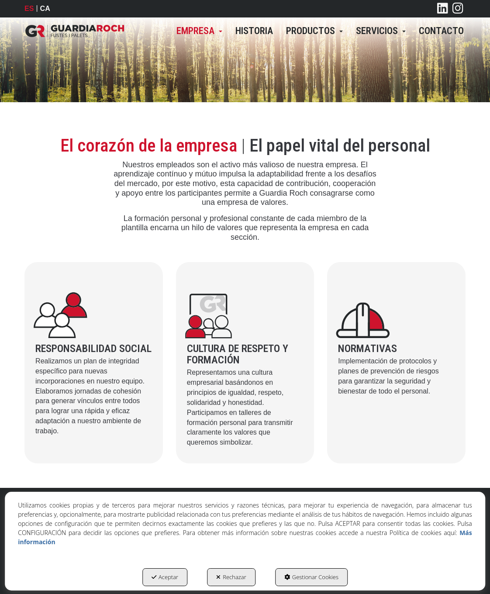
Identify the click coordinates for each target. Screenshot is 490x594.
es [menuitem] (29, 8)
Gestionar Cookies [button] (311, 577)
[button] (74, 31)
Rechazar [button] (231, 577)
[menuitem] (199, 31)
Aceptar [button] (165, 577)
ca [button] (45, 8)
